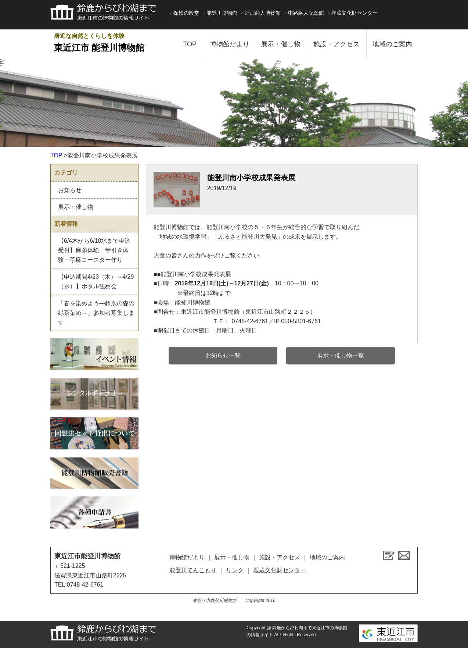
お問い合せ (404, 555)
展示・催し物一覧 (340, 355)
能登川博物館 (221, 13)
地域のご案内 (392, 44)
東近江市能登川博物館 (87, 556)
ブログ (389, 555)
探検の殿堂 (186, 13)
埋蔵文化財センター (354, 13)
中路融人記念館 (306, 13)
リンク (235, 570)
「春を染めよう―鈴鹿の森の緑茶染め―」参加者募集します (96, 312)
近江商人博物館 (263, 13)
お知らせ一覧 (223, 355)
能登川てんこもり (192, 570)
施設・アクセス (336, 44)
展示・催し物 (280, 44)
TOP (190, 44)
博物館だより (229, 44)
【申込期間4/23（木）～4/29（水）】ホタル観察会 (96, 281)
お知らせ (70, 190)
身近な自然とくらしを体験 (111, 44)
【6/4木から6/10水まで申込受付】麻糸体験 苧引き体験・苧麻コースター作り (94, 250)
